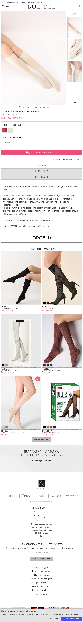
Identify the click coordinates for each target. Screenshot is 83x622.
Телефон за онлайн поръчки (41, 579)
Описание (41, 165)
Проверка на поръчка (41, 515)
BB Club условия (41, 533)
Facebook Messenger (42, 571)
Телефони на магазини (41, 583)
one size (6, 142)
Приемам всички (71, 619)
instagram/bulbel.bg (42, 590)
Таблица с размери (41, 512)
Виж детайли (41, 460)
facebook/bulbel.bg (42, 586)
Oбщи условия (41, 521)
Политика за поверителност (41, 524)
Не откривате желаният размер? (64, 159)
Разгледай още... (41, 439)
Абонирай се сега (41, 559)
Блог (41, 536)
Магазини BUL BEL (41, 518)
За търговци (41, 594)
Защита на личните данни (41, 527)
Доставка (48, 530)
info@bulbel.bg (42, 575)
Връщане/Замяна (37, 530)
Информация (41, 171)
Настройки (55, 619)
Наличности (41, 177)
